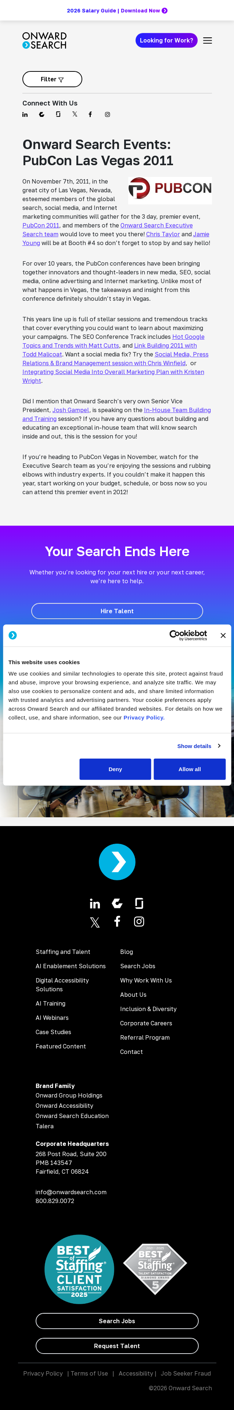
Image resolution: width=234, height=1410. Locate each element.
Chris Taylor (163, 234)
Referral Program (145, 1037)
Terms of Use (89, 1373)
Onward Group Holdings (69, 1095)
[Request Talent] (117, 1346)
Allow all (190, 769)
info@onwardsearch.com (71, 1192)
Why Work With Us (146, 980)
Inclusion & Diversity (148, 1009)
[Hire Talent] (117, 611)
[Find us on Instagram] (109, 114)
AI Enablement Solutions (71, 966)
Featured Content (61, 1046)
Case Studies (53, 1032)
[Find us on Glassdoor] (59, 114)
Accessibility (136, 1373)
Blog (126, 951)
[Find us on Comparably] (43, 114)
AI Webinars (52, 1017)
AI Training (50, 1003)
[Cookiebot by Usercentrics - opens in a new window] (175, 635)
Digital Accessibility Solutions (62, 985)
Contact (131, 1051)
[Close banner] (223, 635)
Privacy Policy (43, 1373)
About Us (133, 994)
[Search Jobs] (117, 1321)
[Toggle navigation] (207, 40)
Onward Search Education (72, 1116)
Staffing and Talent (63, 951)
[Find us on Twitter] (76, 114)
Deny (115, 769)
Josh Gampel (71, 410)
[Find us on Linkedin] (26, 114)
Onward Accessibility (64, 1105)
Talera (45, 1126)
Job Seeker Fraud (186, 1373)
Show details (194, 746)
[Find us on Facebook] (92, 114)
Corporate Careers (146, 1023)
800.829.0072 (55, 1200)
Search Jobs (137, 966)
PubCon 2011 (40, 225)
